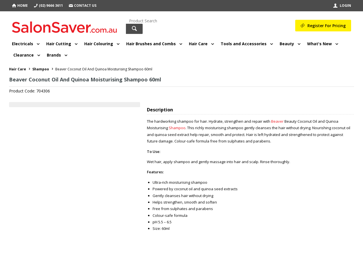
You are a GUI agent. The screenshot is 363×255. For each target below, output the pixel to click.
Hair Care (198, 43)
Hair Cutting (58, 43)
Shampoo (177, 127)
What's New (319, 43)
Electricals (22, 43)
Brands (54, 55)
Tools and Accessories (244, 43)
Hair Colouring (98, 43)
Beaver (277, 121)
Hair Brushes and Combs (151, 43)
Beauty (287, 43)
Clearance (23, 55)
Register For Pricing (326, 25)
